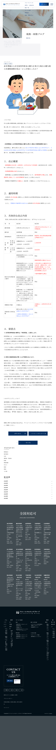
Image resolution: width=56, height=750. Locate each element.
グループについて (30, 3)
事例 (5, 469)
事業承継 (6, 463)
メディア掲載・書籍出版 (7, 640)
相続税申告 (20, 627)
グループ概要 (7, 628)
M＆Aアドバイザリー (22, 640)
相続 (14, 41)
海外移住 (6, 454)
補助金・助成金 (8, 458)
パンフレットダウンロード (38, 433)
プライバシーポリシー (8, 705)
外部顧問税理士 (13, 643)
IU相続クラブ (20, 629)
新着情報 (7, 635)
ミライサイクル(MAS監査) (49, 651)
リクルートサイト (21, 696)
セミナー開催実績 (7, 646)
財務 (5, 461)
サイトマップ (6, 714)
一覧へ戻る (28, 443)
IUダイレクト (11, 696)
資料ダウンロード (17, 684)
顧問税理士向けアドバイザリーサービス (23, 631)
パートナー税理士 (13, 638)
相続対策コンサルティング (23, 624)
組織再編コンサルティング (23, 639)
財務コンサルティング (49, 658)
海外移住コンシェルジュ (37, 639)
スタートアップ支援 (36, 637)
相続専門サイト (6, 696)
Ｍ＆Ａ (5, 465)
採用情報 (7, 631)
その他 (10, 63)
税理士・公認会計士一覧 (13, 631)
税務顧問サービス (36, 628)
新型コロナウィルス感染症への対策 (10, 702)
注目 (5, 456)
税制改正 (6, 452)
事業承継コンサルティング (23, 637)
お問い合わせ (44, 4)
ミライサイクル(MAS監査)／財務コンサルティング (37, 625)
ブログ (9, 41)
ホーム (5, 41)
